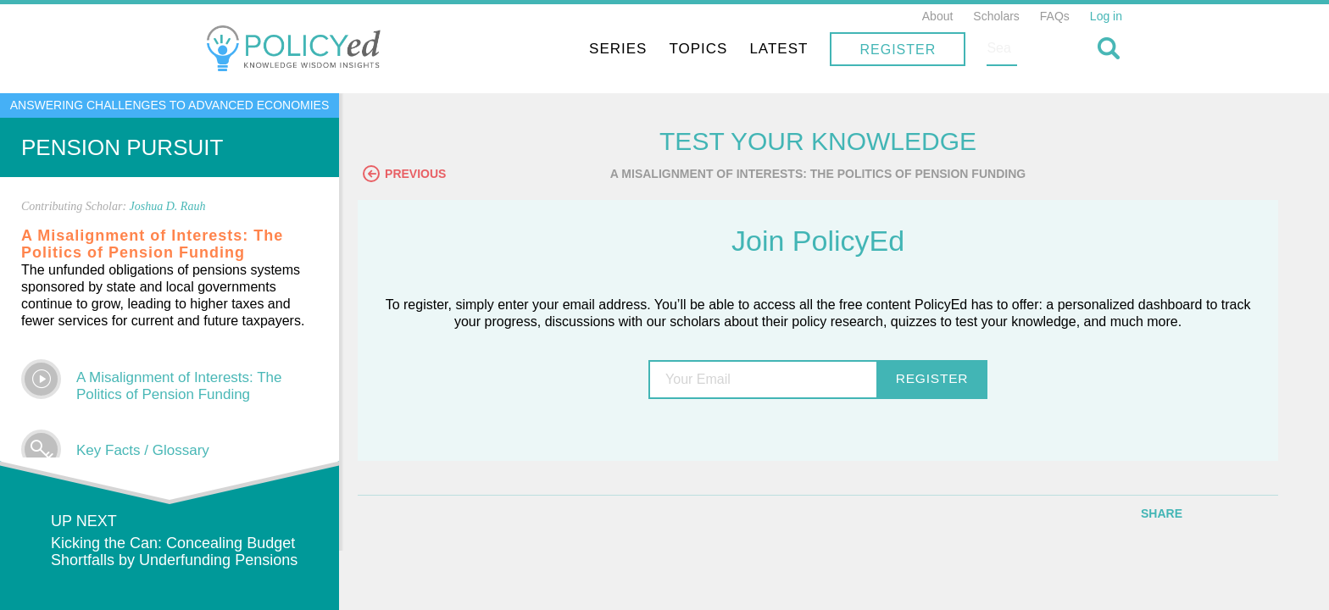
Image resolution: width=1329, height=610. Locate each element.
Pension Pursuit (122, 147)
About (938, 16)
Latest (889, 49)
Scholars (996, 16)
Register (1008, 49)
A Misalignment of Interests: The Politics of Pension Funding (179, 385)
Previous (436, 175)
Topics (809, 49)
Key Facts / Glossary (142, 450)
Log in (1106, 16)
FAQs (1055, 16)
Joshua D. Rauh (168, 206)
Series (729, 49)
